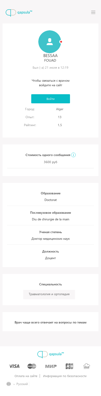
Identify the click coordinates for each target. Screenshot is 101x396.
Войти (51, 99)
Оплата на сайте (26, 376)
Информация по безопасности (65, 376)
